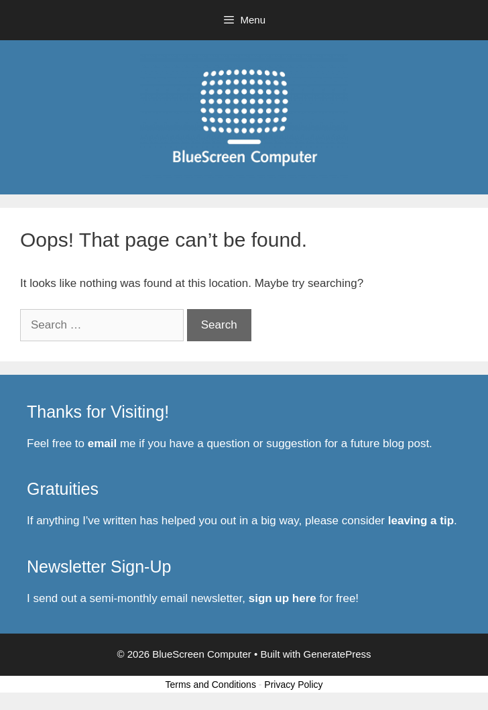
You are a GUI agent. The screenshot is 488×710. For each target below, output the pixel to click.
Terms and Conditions (211, 684)
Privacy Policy (293, 684)
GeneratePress (337, 654)
